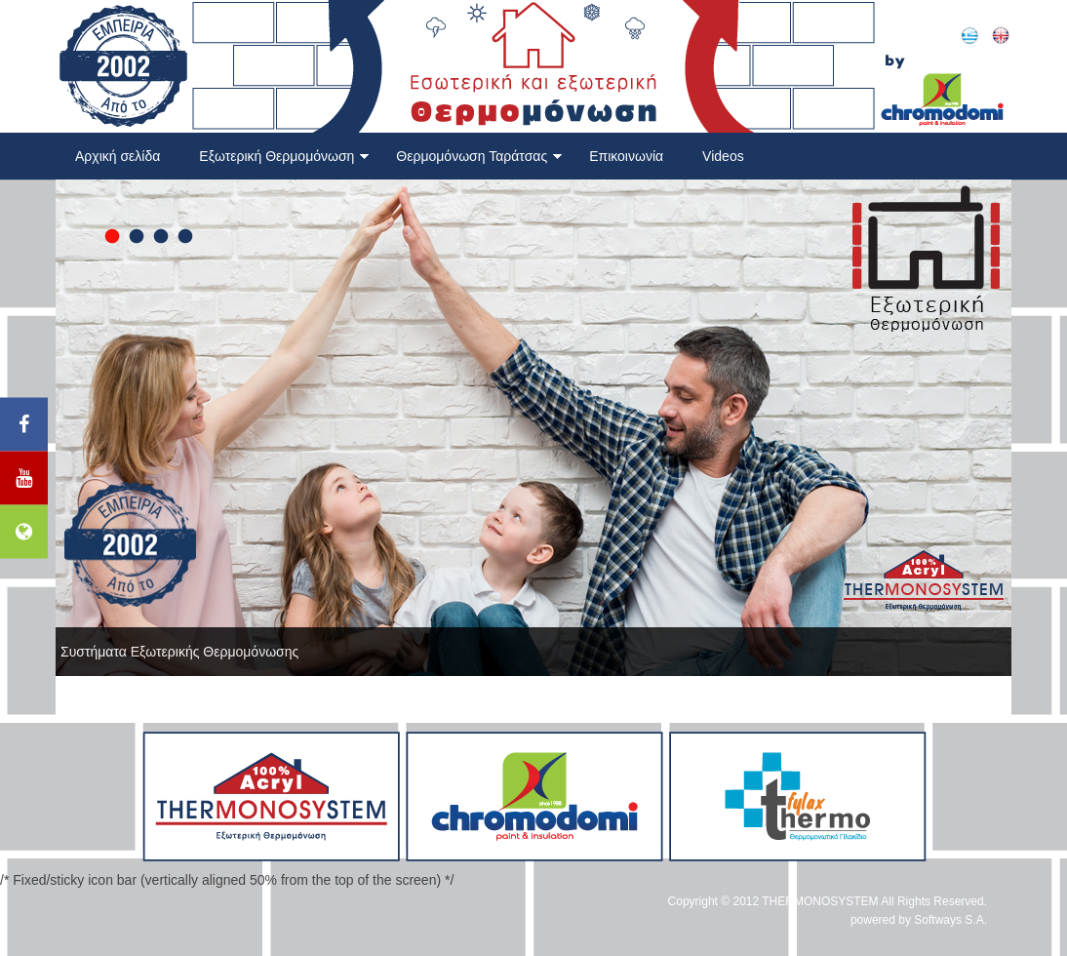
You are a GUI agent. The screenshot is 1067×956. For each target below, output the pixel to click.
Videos (723, 156)
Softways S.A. (950, 920)
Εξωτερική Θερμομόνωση (284, 156)
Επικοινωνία (626, 156)
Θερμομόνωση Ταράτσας (479, 156)
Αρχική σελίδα (117, 156)
